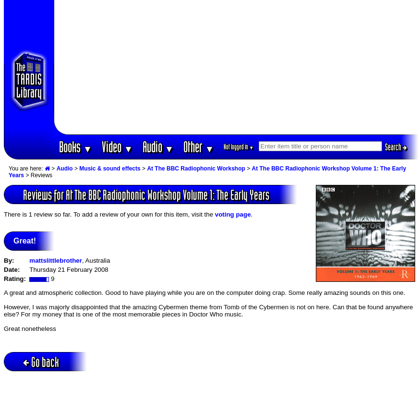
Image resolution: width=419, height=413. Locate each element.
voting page (233, 214)
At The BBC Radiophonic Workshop (196, 168)
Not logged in (239, 147)
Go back (41, 361)
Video (117, 146)
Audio (158, 146)
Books (75, 146)
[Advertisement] (236, 67)
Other (198, 146)
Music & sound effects (109, 168)
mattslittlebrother (55, 260)
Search (396, 147)
